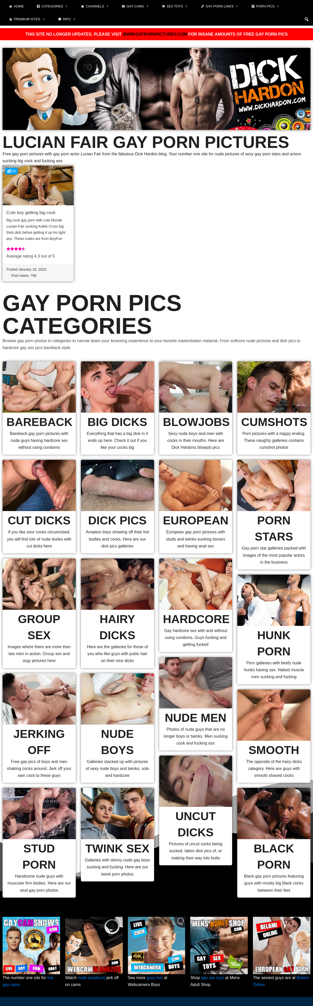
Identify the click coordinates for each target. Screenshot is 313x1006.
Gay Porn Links (222, 6)
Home (19, 6)
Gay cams (138, 6)
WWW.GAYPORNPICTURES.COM (155, 34)
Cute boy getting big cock (30, 212)
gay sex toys (212, 977)
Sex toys (177, 6)
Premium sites (29, 19)
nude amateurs (91, 977)
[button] (306, 19)
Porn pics (268, 6)
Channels (97, 6)
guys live (155, 977)
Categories (55, 6)
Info (69, 19)
